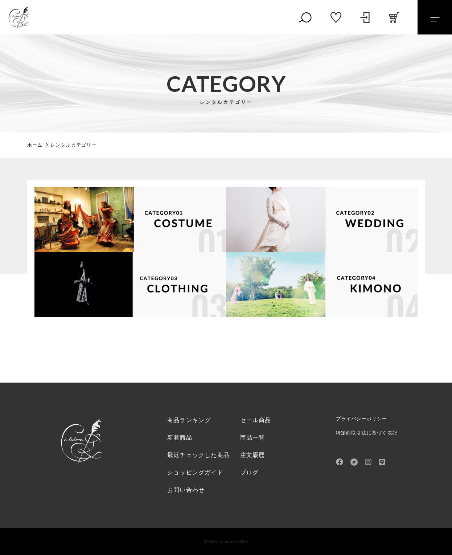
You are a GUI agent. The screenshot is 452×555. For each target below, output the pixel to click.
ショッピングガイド (195, 472)
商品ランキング (189, 420)
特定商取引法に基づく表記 (367, 433)
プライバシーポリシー (361, 418)
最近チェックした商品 (198, 455)
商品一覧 (252, 437)
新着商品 (179, 437)
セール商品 (255, 420)
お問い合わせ (186, 490)
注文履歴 (252, 455)
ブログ (249, 472)
